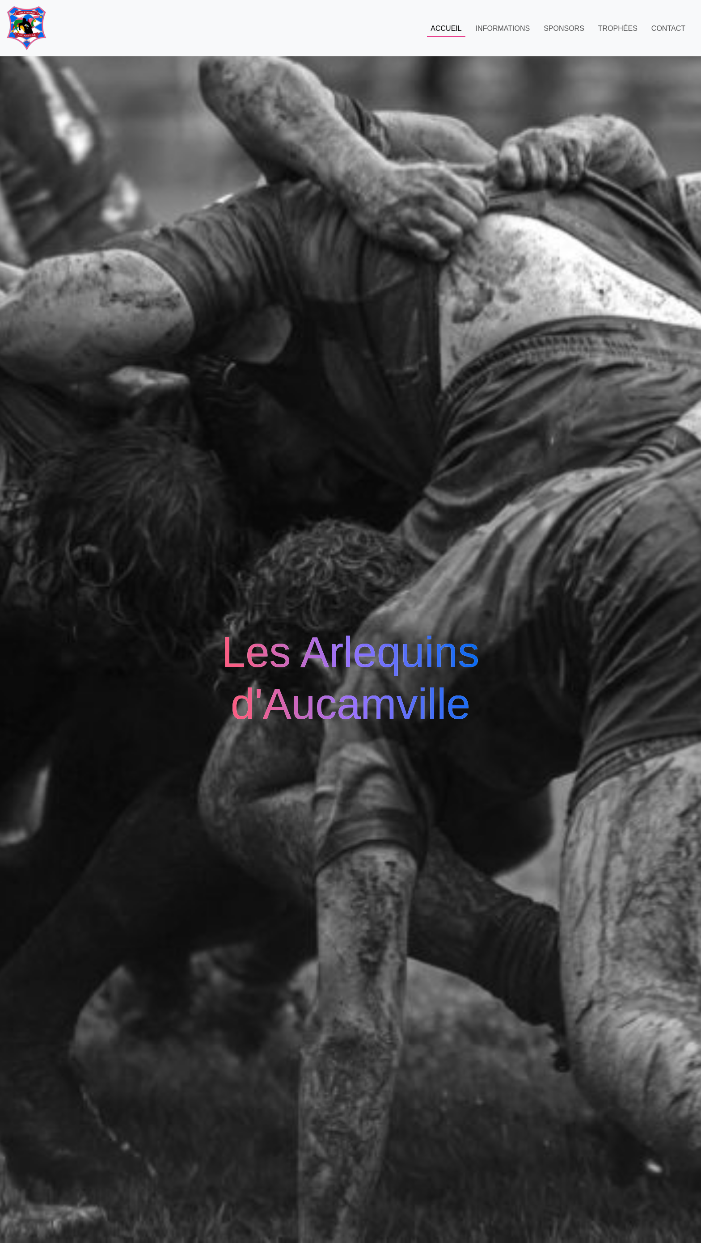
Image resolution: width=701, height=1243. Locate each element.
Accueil (446, 28)
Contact (668, 28)
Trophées (618, 28)
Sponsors (564, 28)
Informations (503, 28)
